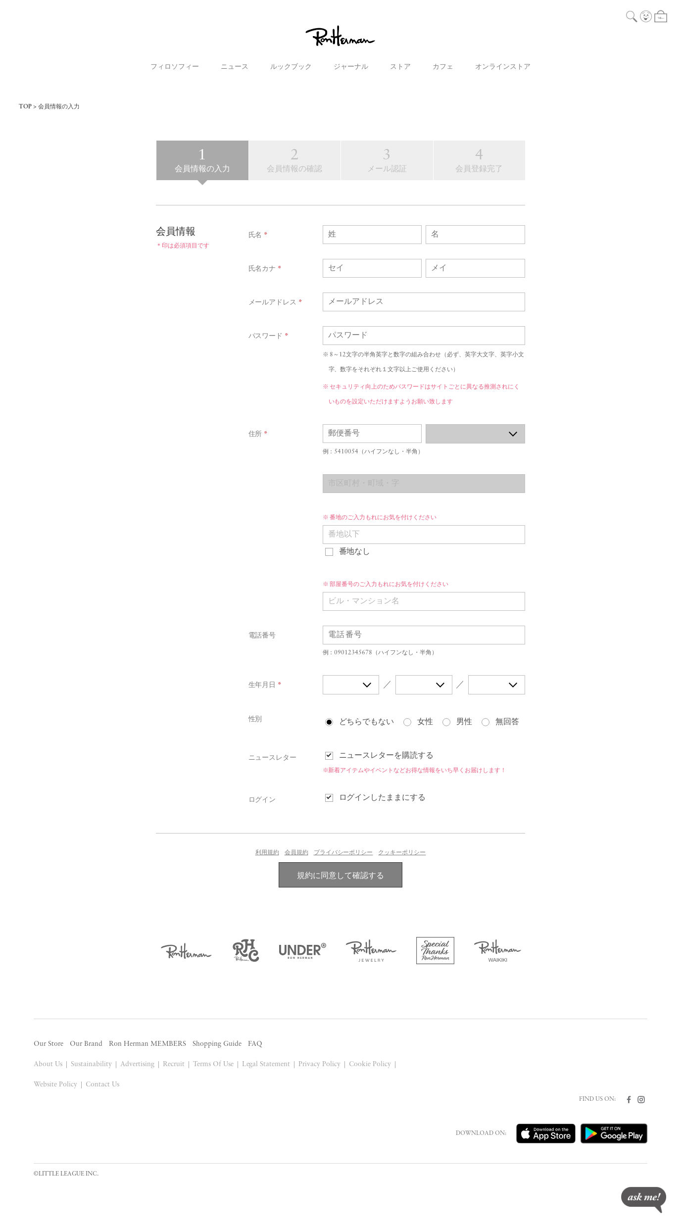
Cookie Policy (370, 1064)
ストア (400, 67)
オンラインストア (503, 67)
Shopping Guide (217, 1044)
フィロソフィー (174, 67)
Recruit (174, 1064)
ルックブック (291, 67)
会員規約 (296, 853)
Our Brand (86, 1044)
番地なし (355, 552)
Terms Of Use (213, 1064)
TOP (25, 107)
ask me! (643, 1200)
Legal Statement (266, 1064)
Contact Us (102, 1084)
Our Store (48, 1044)
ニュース (234, 67)
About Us (48, 1064)
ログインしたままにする (382, 798)
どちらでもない (366, 722)
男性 (464, 722)
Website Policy (55, 1084)
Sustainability (91, 1064)
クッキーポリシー (402, 853)
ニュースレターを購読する (386, 756)
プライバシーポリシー (343, 853)
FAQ (255, 1044)
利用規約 (267, 853)
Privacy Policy (319, 1064)
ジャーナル (351, 67)
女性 (425, 722)
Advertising (137, 1064)
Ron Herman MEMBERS (147, 1044)
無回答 (507, 722)
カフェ (443, 67)
